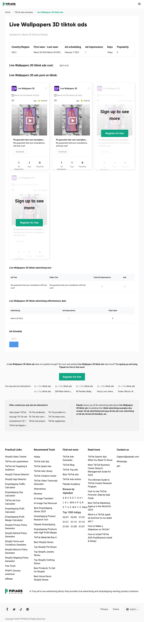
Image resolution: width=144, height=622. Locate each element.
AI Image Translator (43, 498)
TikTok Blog (69, 465)
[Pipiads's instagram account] (27, 609)
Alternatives (40, 489)
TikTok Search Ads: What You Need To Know (100, 458)
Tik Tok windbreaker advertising (38, 412)
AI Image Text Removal (45, 503)
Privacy (104, 609)
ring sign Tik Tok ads (18, 417)
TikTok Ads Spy (41, 461)
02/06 (73, 517)
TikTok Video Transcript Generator (46, 482)
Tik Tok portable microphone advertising (58, 412)
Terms (115, 609)
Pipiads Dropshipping (44, 524)
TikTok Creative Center (45, 476)
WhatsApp (122, 461)
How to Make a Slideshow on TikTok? (99, 528)
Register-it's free (114, 133)
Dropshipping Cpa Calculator (14, 494)
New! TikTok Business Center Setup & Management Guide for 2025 (99, 470)
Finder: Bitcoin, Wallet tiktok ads (128, 391)
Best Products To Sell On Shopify (44, 570)
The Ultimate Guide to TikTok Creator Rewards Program (100, 483)
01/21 (65, 522)
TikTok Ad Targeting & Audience (16, 468)
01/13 (73, 522)
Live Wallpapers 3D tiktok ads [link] (50, 12)
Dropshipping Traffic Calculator (15, 486)
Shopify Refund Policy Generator (16, 535)
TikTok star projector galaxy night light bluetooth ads (38, 421)
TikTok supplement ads (58, 421)
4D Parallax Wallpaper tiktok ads (86, 391)
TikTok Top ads (70, 469)
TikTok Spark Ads (42, 466)
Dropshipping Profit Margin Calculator (14, 518)
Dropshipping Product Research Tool (45, 518)
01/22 (81, 517)
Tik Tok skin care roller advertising (38, 417)
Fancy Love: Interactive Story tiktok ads (107, 391)
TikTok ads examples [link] (23, 12)
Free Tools (10, 566)
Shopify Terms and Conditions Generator (15, 543)
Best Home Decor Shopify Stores (42, 578)
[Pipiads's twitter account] (14, 609)
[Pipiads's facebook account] (7, 609)
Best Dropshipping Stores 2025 (43, 510)
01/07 (81, 526)
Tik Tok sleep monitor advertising (58, 417)
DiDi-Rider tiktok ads (64, 391)
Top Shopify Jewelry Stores (44, 553)
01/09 (65, 526)
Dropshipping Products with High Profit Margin (45, 531)
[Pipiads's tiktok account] (21, 609)
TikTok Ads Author (72, 479)
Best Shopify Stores (43, 542)
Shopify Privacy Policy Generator (16, 527)
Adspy (37, 456)
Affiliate (9, 579)
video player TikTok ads (19, 412)
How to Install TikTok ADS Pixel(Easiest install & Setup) (100, 537)
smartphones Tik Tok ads (19, 421)
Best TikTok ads (71, 474)
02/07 (65, 517)
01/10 (81, 522)
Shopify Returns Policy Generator (16, 551)
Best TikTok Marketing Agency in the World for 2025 (99, 506)
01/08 (73, 526)
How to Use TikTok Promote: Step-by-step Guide (99, 495)
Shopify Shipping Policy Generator (16, 559)
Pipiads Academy (71, 484)
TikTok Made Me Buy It (45, 537)
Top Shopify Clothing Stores (44, 562)
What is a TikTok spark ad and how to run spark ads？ (100, 518)
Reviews (38, 493)
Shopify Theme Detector (17, 474)
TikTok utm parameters (16, 461)
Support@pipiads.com (128, 456)
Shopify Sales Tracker (16, 456)
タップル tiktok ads (42, 386)
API (118, 466)
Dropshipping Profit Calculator (14, 510)
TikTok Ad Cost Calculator (12, 502)
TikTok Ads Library (43, 471)
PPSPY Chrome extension (13, 572)
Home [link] (8, 12)
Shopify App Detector (15, 479)
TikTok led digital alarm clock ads (19, 425)
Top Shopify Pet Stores (45, 547)
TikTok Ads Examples (68, 458)
